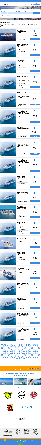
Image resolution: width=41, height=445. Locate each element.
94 (10, 351)
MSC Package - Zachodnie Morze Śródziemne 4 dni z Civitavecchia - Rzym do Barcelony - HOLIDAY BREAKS (23, 78)
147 (26, 355)
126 (28, 353)
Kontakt (17, 434)
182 (24, 358)
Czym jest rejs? (35, 430)
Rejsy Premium (10, 15)
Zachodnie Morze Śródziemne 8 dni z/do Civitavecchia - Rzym (21, 207)
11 (19, 344)
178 (17, 358)
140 (14, 355)
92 (7, 351)
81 (26, 349)
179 (19, 358)
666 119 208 (37, 3)
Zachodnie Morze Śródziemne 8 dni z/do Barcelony (21, 299)
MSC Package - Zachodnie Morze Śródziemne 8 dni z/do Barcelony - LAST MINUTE (23, 284)
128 (31, 353)
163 (16, 356)
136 (7, 355)
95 (12, 351)
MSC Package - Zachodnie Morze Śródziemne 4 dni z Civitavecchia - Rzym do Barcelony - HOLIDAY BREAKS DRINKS (23, 144)
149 (30, 355)
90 (3, 351)
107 (33, 351)
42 (35, 346)
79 (23, 349)
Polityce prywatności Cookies (31, 441)
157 (5, 356)
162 (14, 356)
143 (19, 355)
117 (12, 353)
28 (10, 346)
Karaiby (25, 432)
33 (19, 346)
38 (28, 346)
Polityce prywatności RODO (20, 441)
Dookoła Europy (26, 431)
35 (23, 346)
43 (37, 346)
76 (17, 349)
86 (35, 349)
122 (21, 353)
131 (37, 353)
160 (10, 356)
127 (30, 353)
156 (3, 356)
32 (17, 346)
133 (1, 355)
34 (21, 346)
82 (28, 349)
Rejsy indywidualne (35, 433)
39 (30, 346)
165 (19, 356)
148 (28, 355)
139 (12, 355)
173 (33, 356)
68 (3, 349)
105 (30, 351)
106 (31, 351)
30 (14, 346)
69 (5, 349)
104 (28, 351)
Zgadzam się (20, 443)
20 (35, 344)
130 (35, 353)
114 (7, 353)
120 (17, 353)
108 (35, 351)
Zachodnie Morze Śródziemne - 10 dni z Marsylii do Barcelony (23, 270)
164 (17, 356)
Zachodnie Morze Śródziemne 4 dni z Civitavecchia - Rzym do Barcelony (22, 62)
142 (17, 355)
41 (33, 346)
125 (26, 353)
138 (10, 355)
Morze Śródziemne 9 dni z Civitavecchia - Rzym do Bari (23, 193)
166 (21, 356)
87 (37, 349)
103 (26, 351)
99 (19, 351)
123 (23, 353)
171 (30, 356)
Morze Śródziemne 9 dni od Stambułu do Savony (22, 239)
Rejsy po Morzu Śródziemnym (9, 24)
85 (33, 349)
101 (23, 351)
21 (37, 344)
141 (16, 355)
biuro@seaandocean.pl (35, 4)
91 (5, 351)
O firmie (17, 431)
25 (5, 346)
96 (14, 351)
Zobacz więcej (35, 38)
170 (28, 356)
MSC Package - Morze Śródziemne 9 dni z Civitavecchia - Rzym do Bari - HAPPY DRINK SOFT (23, 224)
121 (19, 353)
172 (31, 356)
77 (19, 349)
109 (37, 351)
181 (23, 358)
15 (26, 344)
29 (12, 346)
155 (1, 356)
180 (21, 358)
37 (26, 346)
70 (7, 349)
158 (7, 356)
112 (3, 353)
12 (21, 344)
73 (12, 349)
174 (35, 356)
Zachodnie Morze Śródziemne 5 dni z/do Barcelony (21, 31)
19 (33, 344)
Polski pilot (14, 4)
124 (24, 353)
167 (23, 356)
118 (14, 353)
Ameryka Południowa (27, 433)
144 (21, 355)
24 (3, 346)
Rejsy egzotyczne (26, 4)
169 (26, 356)
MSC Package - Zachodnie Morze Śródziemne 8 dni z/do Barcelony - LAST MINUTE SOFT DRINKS (23, 330)
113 (5, 353)
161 (12, 356)
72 (10, 349)
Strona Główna (18, 430)
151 (33, 355)
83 (30, 349)
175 (37, 356)
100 (21, 351)
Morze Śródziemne (20, 4)
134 (3, 355)
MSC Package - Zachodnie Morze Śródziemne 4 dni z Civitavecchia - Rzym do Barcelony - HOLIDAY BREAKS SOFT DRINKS (23, 95)
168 (24, 356)
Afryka (25, 434)
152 (35, 355)
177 (16, 358)
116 (10, 353)
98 (17, 351)
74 (14, 349)
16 (28, 344)
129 (33, 353)
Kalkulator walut (18, 433)
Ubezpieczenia (18, 432)
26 (7, 346)
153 (37, 355)
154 (39, 355)
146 (24, 355)
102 (24, 351)
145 (23, 355)
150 (31, 355)
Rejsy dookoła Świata (27, 435)
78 (21, 349)
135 (5, 355)
